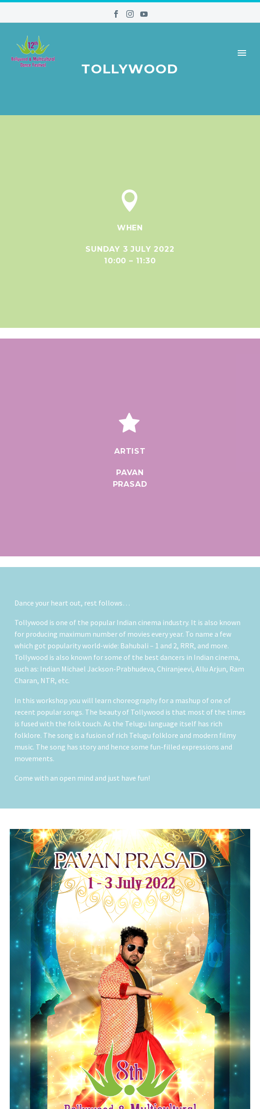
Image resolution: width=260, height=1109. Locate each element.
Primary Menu (242, 53)
